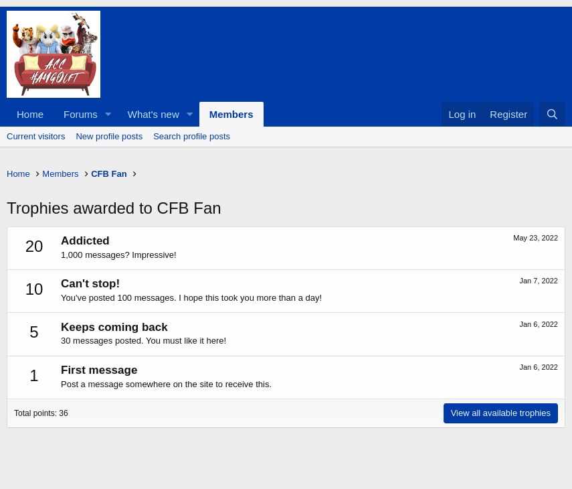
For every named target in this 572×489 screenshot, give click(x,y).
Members (231, 114)
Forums (81, 114)
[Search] (552, 114)
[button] (108, 114)
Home (30, 114)
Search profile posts (191, 136)
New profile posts (109, 136)
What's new (153, 114)
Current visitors (36, 136)
